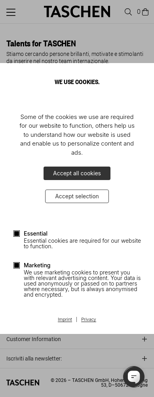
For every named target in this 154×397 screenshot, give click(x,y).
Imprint (65, 319)
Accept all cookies (77, 173)
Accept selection (77, 196)
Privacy (88, 319)
